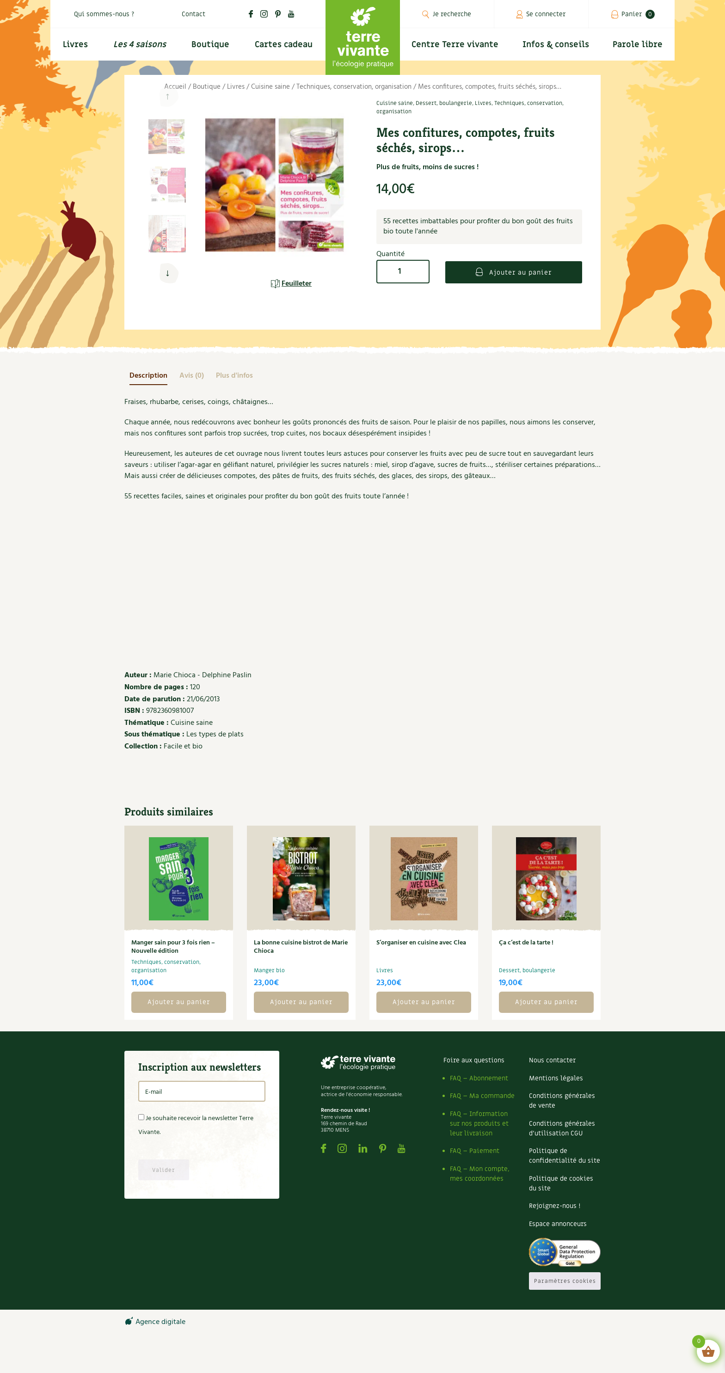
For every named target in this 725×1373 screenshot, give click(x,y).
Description (148, 376)
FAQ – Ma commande (482, 1095)
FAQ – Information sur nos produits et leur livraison (479, 1123)
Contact (193, 14)
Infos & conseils (555, 44)
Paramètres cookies (565, 1281)
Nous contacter (552, 1060)
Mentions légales (556, 1078)
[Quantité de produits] (403, 271)
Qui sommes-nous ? (104, 14)
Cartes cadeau (284, 44)
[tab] (148, 376)
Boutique (210, 44)
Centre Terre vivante (455, 44)
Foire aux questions (473, 1060)
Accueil (175, 86)
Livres (75, 44)
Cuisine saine (270, 86)
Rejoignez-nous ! (554, 1205)
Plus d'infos (234, 376)
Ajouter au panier (519, 272)
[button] (167, 273)
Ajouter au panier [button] (178, 1002)
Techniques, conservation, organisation (354, 86)
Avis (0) (191, 376)
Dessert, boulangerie (444, 103)
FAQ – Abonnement (479, 1078)
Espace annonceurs (558, 1224)
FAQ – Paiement (474, 1150)
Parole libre (638, 44)
